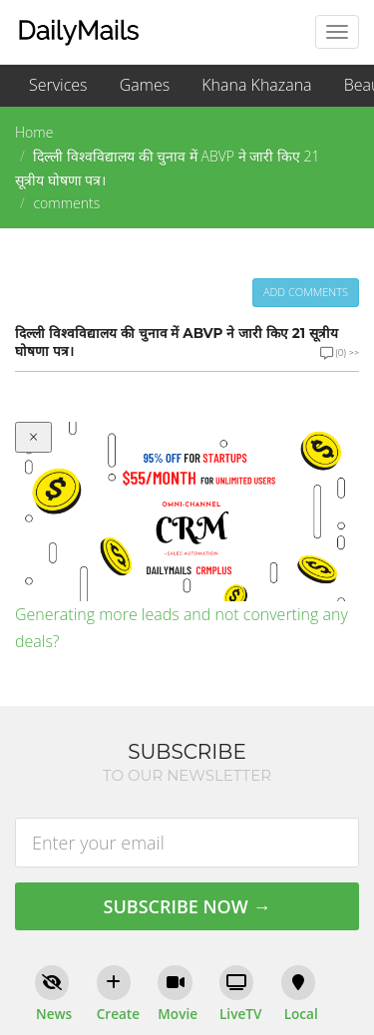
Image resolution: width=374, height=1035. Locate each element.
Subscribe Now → (187, 906)
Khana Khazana (256, 85)
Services (58, 85)
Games (145, 85)
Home (34, 132)
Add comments (305, 291)
